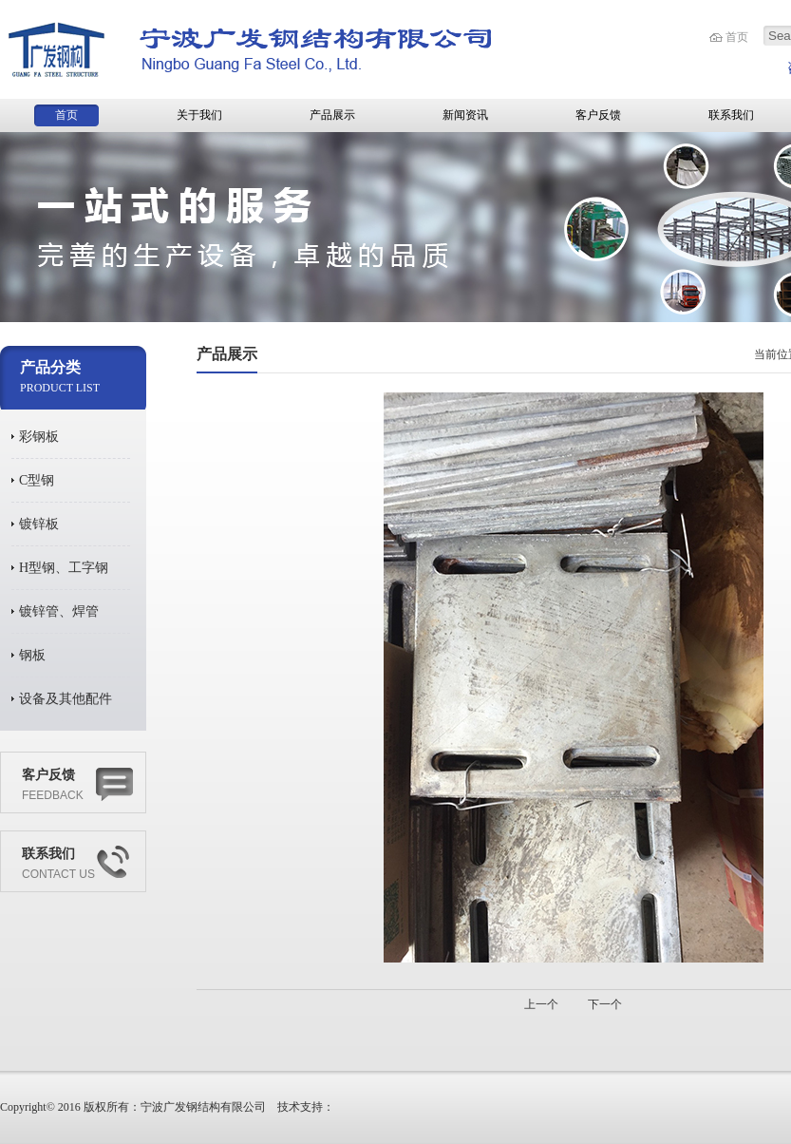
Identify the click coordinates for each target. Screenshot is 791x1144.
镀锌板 (39, 524)
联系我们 (731, 115)
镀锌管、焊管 (59, 611)
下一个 (605, 1004)
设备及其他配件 (65, 699)
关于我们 (199, 115)
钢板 (32, 655)
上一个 (541, 1004)
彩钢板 (39, 436)
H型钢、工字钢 (63, 568)
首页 (736, 37)
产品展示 (332, 115)
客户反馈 (598, 115)
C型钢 (36, 480)
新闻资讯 (465, 115)
